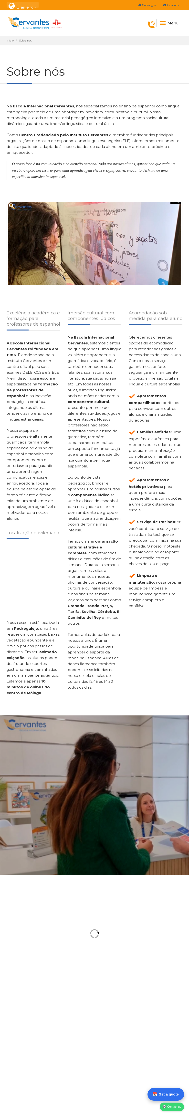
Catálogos (147, 5)
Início (10, 40)
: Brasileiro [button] (23, 5)
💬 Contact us (172, 1106)
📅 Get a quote (166, 1094)
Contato (171, 5)
